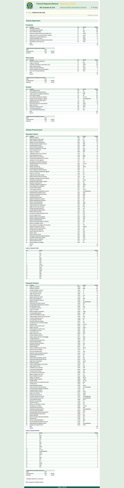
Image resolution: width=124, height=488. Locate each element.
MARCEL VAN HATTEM (35, 166)
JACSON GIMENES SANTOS (36, 335)
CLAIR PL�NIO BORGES (35, 189)
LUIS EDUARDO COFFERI (35, 319)
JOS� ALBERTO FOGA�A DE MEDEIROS (39, 93)
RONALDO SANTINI (34, 137)
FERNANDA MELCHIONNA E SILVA (37, 192)
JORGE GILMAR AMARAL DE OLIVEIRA (38, 364)
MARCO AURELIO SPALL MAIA (36, 139)
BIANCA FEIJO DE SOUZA (35, 211)
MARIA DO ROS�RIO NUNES (36, 223)
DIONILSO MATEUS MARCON (36, 147)
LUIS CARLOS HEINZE (35, 95)
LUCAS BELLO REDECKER (36, 180)
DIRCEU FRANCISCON (35, 295)
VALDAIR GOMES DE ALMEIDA (37, 321)
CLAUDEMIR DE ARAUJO (35, 308)
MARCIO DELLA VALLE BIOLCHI (37, 156)
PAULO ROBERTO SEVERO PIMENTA (38, 169)
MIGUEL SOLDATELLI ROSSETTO (37, 61)
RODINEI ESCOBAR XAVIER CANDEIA (38, 181)
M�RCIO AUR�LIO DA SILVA (36, 374)
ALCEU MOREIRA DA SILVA (36, 155)
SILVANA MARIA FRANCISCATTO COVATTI (39, 304)
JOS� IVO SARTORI (34, 63)
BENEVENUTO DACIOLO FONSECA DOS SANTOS (41, 40)
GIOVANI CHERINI (34, 165)
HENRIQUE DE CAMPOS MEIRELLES (38, 36)
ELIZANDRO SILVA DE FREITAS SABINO (39, 322)
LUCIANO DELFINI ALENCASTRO (37, 340)
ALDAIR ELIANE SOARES (35, 187)
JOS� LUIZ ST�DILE (35, 151)
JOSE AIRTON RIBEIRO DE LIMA (37, 314)
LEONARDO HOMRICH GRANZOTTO (38, 184)
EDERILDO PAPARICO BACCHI (37, 300)
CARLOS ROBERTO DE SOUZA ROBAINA (39, 69)
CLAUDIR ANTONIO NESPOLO (36, 168)
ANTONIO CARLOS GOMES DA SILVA (38, 143)
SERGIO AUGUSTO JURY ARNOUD (38, 228)
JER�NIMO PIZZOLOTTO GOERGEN (38, 153)
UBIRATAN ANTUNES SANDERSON (38, 205)
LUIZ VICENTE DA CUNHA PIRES (37, 372)
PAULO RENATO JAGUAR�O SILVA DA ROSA (40, 225)
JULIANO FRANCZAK (34, 338)
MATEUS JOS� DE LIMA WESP (37, 311)
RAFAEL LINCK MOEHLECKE (36, 202)
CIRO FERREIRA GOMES (35, 31)
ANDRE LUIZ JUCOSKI (35, 173)
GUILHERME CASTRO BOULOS (37, 41)
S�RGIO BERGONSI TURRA (36, 297)
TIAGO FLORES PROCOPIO (36, 203)
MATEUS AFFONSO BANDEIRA (37, 67)
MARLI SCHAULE (33, 105)
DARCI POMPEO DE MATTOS (36, 140)
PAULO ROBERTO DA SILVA (36, 376)
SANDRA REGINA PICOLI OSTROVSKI (38, 163)
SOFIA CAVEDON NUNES (35, 341)
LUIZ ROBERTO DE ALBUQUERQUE (38, 92)
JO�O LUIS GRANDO (35, 286)
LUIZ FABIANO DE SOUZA (35, 330)
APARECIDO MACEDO (35, 344)
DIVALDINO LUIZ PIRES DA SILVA (37, 303)
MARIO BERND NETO (34, 102)
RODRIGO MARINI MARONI (36, 379)
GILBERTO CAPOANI (34, 288)
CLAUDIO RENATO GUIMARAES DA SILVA (39, 191)
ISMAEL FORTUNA (34, 327)
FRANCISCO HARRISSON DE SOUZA (38, 194)
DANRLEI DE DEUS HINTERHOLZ (37, 142)
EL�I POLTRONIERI (34, 309)
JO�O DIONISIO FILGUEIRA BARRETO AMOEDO (41, 35)
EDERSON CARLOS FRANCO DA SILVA (38, 353)
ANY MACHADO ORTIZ (35, 306)
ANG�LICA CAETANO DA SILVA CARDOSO (39, 178)
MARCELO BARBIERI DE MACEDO (37, 218)
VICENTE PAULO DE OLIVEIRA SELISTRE (39, 382)
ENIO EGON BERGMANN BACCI (37, 354)
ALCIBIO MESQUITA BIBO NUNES (37, 210)
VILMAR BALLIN (33, 383)
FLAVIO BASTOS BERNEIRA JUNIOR (38, 357)
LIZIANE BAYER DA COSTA (36, 197)
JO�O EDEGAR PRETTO (35, 293)
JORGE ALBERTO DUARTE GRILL (37, 329)
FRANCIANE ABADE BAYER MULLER (38, 359)
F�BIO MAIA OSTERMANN (36, 361)
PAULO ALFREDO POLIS (35, 150)
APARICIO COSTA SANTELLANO (37, 325)
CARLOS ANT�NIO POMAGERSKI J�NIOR (39, 171)
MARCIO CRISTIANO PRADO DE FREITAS (39, 221)
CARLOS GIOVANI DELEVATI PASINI (38, 347)
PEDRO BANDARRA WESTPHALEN (38, 200)
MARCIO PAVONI (33, 301)
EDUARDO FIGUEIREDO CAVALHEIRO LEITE (40, 64)
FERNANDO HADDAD (34, 28)
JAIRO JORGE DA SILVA (35, 66)
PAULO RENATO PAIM (35, 90)
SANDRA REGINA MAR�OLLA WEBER (38, 98)
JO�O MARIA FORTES (35, 366)
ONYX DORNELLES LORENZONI (37, 186)
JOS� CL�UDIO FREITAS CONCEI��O (39, 337)
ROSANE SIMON (33, 380)
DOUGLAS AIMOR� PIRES (36, 351)
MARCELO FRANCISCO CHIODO (37, 198)
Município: (29, 12)
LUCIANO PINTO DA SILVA (36, 371)
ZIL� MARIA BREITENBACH (36, 385)
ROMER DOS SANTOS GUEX (36, 106)
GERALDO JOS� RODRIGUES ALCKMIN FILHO (40, 33)
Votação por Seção (93, 15)
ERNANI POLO (33, 356)
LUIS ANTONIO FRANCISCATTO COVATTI (39, 158)
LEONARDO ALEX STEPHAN (36, 367)
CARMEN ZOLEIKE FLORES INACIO (38, 100)
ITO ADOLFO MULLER (35, 195)
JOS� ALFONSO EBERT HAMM (37, 175)
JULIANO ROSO (33, 324)
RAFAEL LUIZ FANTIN (34, 377)
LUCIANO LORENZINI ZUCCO (36, 318)
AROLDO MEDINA (34, 346)
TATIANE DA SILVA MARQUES (36, 229)
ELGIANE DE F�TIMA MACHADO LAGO (39, 213)
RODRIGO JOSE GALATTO (36, 183)
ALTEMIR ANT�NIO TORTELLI (36, 290)
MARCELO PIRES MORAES (36, 220)
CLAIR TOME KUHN (34, 332)
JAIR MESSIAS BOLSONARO (36, 30)
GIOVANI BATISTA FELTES (36, 145)
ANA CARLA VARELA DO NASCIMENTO (38, 103)
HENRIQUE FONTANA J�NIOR (37, 160)
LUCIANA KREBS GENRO (35, 313)
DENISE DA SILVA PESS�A (36, 349)
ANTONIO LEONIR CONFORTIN (37, 343)
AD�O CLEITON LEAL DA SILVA (37, 206)
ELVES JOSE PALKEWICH (35, 298)
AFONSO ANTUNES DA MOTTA (37, 208)
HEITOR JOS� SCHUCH (35, 215)
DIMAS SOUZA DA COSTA (35, 333)
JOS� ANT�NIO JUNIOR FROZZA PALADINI (40, 316)
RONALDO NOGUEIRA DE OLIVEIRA (38, 148)
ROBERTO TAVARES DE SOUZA (37, 226)
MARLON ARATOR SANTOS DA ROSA (38, 176)
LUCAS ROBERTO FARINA (36, 291)
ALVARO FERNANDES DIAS (36, 38)
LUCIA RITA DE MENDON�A (36, 369)
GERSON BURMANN (34, 362)
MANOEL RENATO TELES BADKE (37, 216)
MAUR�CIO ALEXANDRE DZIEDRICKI (38, 162)
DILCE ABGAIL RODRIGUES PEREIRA (38, 97)
